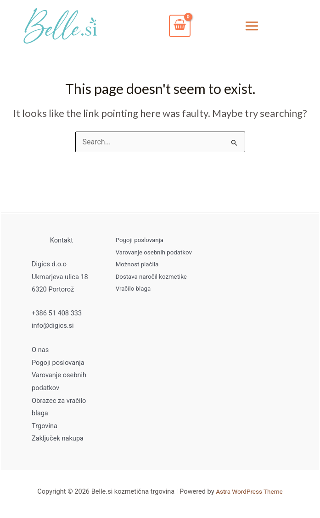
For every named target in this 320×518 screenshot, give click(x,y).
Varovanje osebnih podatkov (152, 253)
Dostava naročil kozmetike (150, 277)
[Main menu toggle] (252, 27)
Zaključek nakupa (58, 439)
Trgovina (44, 426)
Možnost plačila (136, 265)
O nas (40, 351)
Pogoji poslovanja (58, 364)
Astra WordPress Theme (249, 491)
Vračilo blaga (133, 289)
